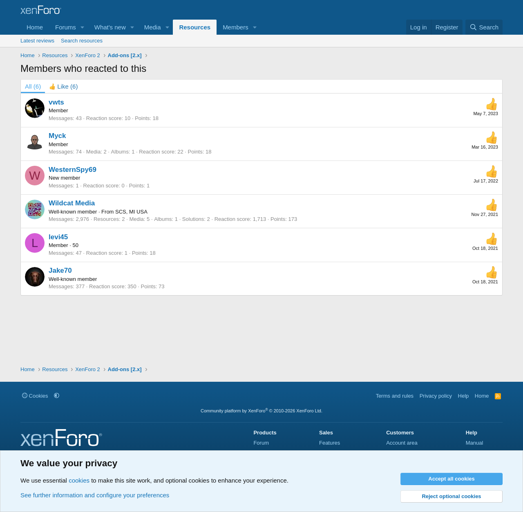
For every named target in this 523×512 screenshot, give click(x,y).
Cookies (35, 396)
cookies (79, 480)
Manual (474, 443)
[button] (82, 27)
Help (463, 396)
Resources (194, 27)
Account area (402, 443)
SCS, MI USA (131, 212)
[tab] (63, 86)
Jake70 (60, 270)
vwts (56, 102)
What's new (110, 27)
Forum (261, 443)
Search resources (82, 41)
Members (235, 27)
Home (35, 27)
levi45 (58, 237)
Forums (65, 27)
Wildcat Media (72, 203)
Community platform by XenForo (261, 410)
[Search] (484, 27)
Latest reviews (37, 41)
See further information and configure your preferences (94, 495)
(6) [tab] (33, 86)
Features (329, 443)
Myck (57, 136)
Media (152, 27)
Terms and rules (394, 396)
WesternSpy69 (72, 170)
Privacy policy (436, 396)
